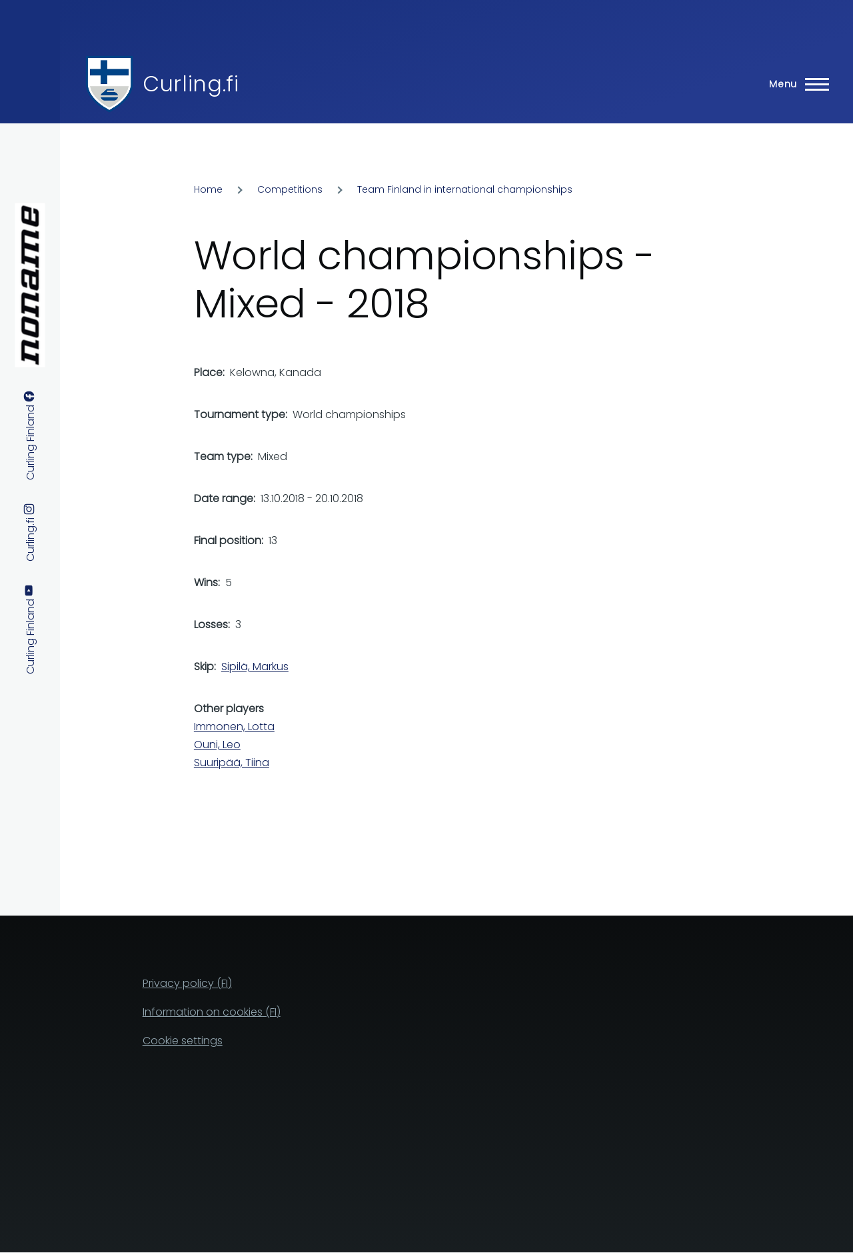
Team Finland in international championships (464, 189)
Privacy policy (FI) (187, 983)
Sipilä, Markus (255, 666)
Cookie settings (183, 1040)
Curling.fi (191, 84)
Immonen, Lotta (234, 726)
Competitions (290, 189)
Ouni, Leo (217, 744)
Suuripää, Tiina (231, 762)
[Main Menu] (795, 84)
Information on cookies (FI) (212, 1012)
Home (208, 189)
